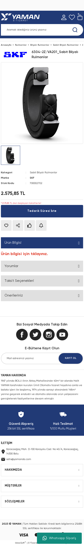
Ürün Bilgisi (13, 242)
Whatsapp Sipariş (59, 538)
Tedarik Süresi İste (42, 211)
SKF (32, 178)
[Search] (42, 30)
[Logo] (21, 17)
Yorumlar (11, 266)
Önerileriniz (13, 295)
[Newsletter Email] (42, 358)
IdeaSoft (20, 542)
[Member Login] (64, 17)
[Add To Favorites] (6, 225)
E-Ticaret (33, 543)
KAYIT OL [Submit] (70, 358)
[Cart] (80, 17)
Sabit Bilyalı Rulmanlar (43, 172)
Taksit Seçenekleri (19, 280)
